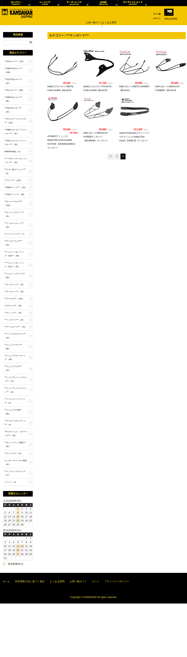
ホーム (6, 581)
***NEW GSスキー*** (13, 70)
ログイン (157, 18)
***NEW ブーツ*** (16, 187)
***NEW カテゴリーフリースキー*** (16, 132)
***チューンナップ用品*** (15, 445)
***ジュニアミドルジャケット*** (16, 390)
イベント (11, 482)
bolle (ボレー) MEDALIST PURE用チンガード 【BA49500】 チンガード (95, 137)
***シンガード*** (15, 320)
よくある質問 (110, 19)
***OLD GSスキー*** (13, 81)
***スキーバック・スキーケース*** (16, 434)
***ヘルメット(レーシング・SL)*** (14, 265)
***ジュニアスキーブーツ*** (15, 358)
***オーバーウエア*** (13, 203)
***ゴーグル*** (14, 299)
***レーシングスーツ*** (14, 214)
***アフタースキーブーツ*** (15, 423)
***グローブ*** (14, 306)
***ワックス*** (14, 453)
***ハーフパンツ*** (15, 234)
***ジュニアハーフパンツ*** (15, 401)
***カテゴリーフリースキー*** (16, 121)
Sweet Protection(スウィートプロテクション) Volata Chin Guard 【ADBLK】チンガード (134, 137)
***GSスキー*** (15, 61)
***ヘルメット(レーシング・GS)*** (14, 254)
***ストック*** (14, 313)
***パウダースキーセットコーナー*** (16, 161)
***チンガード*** (15, 285)
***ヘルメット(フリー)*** (15, 276)
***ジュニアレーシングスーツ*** (16, 379)
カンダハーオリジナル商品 (16, 462)
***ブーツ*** (13, 180)
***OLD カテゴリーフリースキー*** (15, 143)
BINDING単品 (13, 151)
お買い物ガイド (93, 19)
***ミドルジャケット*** (14, 225)
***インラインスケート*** (15, 473)
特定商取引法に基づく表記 (30, 581)
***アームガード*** (15, 327)
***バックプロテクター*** (15, 336)
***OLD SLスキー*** (13, 110)
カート (95, 581)
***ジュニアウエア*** (13, 368)
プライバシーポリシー (116, 581)
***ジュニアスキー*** (13, 347)
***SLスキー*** (14, 90)
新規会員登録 (170, 18)
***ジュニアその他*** (13, 412)
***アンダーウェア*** (13, 243)
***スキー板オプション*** (15, 171)
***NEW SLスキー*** (13, 99)
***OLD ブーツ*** (15, 194)
